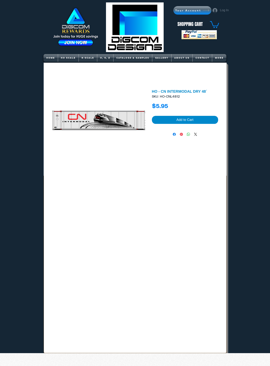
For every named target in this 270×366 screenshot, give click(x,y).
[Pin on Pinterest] (181, 134)
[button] (214, 24)
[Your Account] (192, 10)
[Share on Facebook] (174, 134)
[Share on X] (195, 134)
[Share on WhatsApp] (188, 134)
